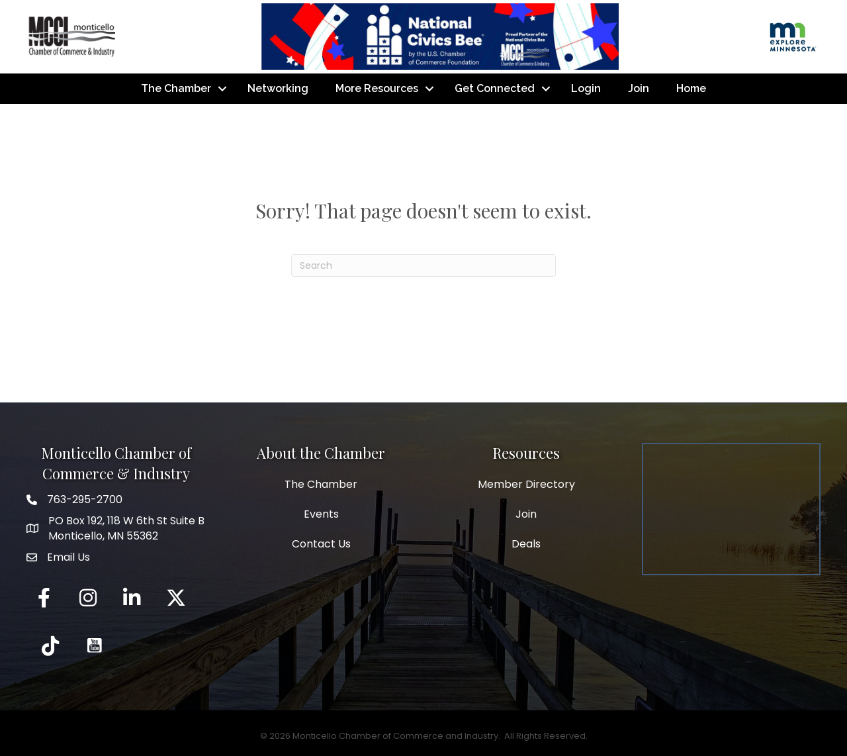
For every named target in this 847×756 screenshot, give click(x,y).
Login (586, 88)
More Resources (376, 88)
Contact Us (321, 543)
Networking (277, 88)
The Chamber (176, 88)
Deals (526, 543)
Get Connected (495, 88)
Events (321, 514)
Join (638, 88)
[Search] (423, 265)
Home (691, 88)
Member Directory (526, 484)
